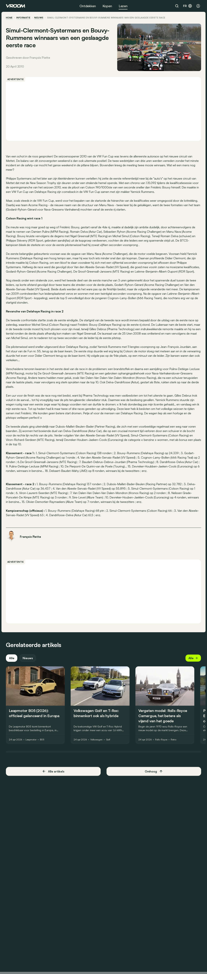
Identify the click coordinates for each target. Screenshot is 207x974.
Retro (173, 740)
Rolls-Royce (161, 740)
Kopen (107, 6)
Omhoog (154, 771)
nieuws (38, 18)
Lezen (123, 6)
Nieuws (28, 658)
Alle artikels (53, 771)
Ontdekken (87, 6)
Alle (11, 658)
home (9, 18)
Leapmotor (31, 740)
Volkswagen (96, 740)
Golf (108, 740)
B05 (42, 740)
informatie (23, 18)
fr (187, 6)
